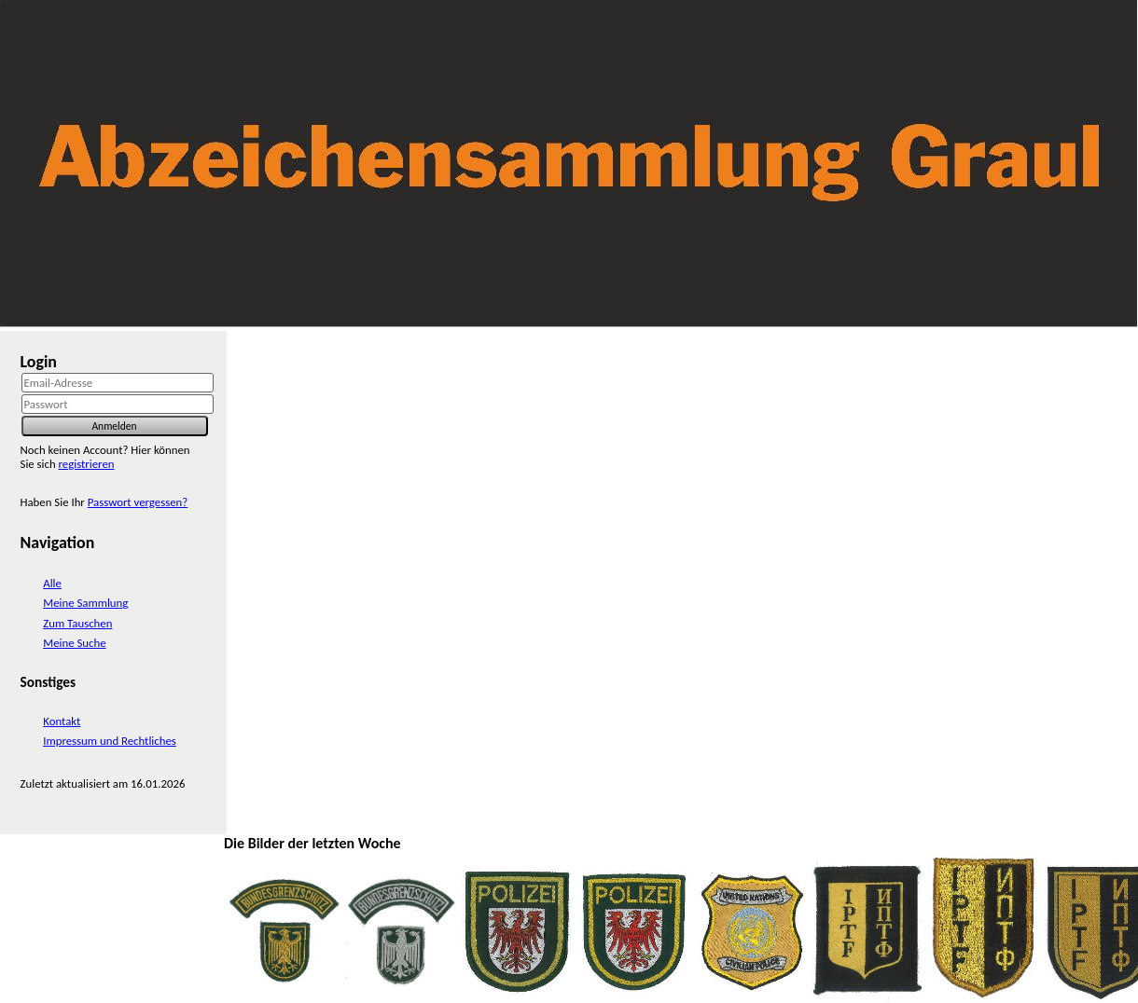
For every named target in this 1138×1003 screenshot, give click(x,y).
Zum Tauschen (77, 623)
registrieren (87, 464)
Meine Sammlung (85, 603)
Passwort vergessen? (137, 502)
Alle (52, 583)
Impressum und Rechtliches (109, 741)
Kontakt (61, 721)
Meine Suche (74, 643)
